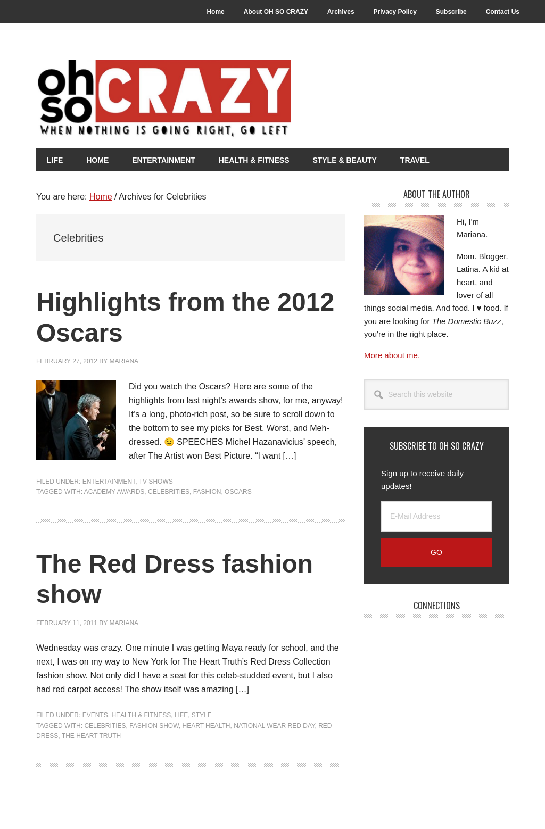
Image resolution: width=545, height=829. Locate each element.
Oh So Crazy (222, 99)
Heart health (206, 725)
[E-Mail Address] (436, 516)
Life (181, 715)
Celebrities (168, 491)
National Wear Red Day (274, 725)
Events (95, 715)
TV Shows (156, 481)
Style (202, 715)
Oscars (238, 491)
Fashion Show (154, 725)
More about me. (392, 355)
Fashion (207, 491)
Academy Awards (114, 491)
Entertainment (109, 481)
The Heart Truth (91, 736)
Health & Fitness (141, 715)
